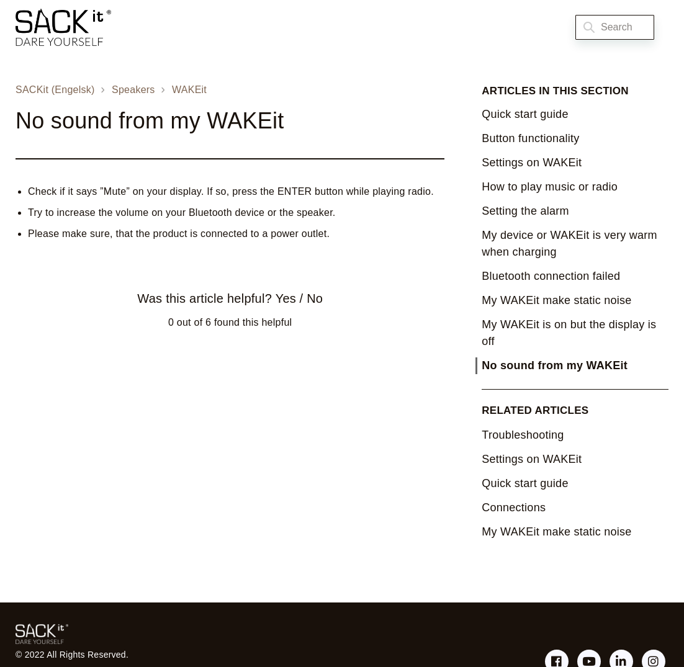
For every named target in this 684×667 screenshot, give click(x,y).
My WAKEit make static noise (556, 300)
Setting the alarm (525, 211)
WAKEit (189, 89)
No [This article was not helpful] (315, 298)
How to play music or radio (550, 187)
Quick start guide (525, 114)
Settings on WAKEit (532, 162)
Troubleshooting (523, 435)
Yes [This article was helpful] (286, 298)
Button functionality (530, 138)
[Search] (614, 27)
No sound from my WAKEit (555, 365)
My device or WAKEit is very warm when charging (569, 243)
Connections (514, 507)
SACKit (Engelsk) (55, 89)
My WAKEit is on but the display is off (569, 332)
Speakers (133, 89)
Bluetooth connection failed (551, 276)
